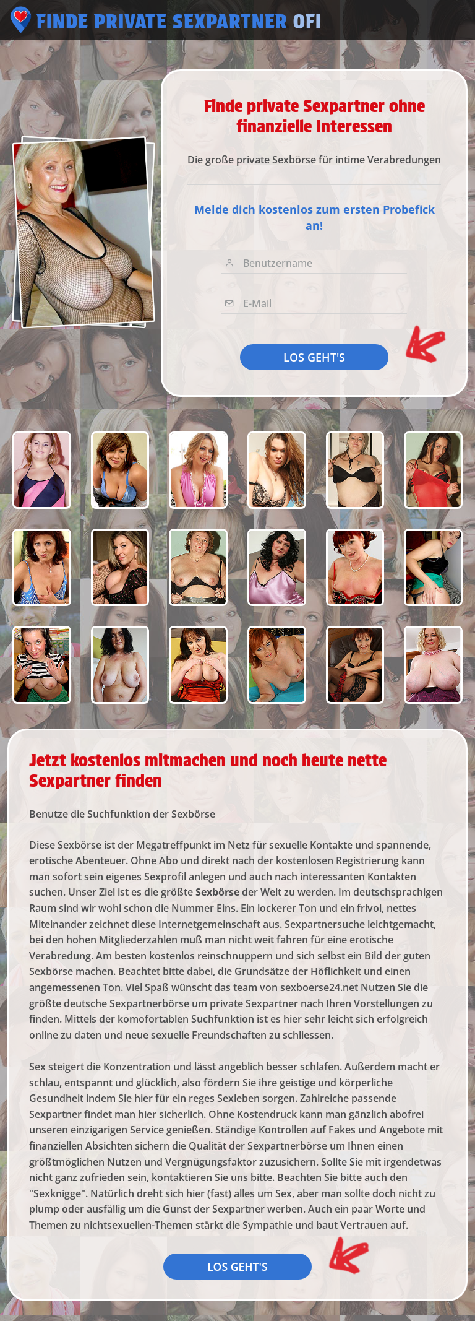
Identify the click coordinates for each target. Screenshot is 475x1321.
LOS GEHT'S (314, 357)
